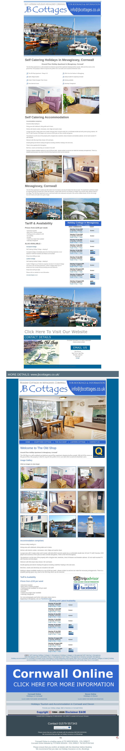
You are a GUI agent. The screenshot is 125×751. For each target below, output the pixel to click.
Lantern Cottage (30, 258)
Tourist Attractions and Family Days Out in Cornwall (70, 658)
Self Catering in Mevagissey (92, 655)
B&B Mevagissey (30, 657)
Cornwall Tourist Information (44, 658)
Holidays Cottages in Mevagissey (71, 655)
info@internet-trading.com (62, 728)
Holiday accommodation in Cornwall (22, 658)
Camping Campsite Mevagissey (90, 657)
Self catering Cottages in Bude (98, 658)
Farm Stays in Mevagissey (70, 657)
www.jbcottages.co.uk (31, 275)
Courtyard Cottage (31, 246)
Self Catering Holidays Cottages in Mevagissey (44, 655)
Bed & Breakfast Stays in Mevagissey (49, 657)
